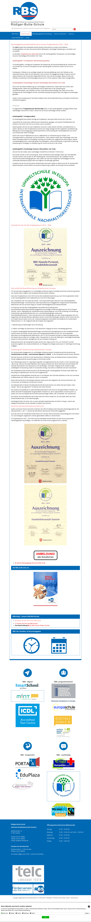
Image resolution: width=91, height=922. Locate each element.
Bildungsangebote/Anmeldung (42, 34)
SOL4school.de (74, 897)
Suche (27, 38)
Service (71, 34)
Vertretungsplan (16, 28)
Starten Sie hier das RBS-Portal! (27, 623)
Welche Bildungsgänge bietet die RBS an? (30, 563)
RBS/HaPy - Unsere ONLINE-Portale (26, 616)
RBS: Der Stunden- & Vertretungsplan (27, 631)
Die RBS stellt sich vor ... (22, 568)
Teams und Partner (60, 34)
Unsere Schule (26, 34)
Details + (87, 913)
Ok (45, 917)
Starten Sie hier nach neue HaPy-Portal (29, 621)
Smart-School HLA (18, 38)
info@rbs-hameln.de (22, 841)
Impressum (46, 28)
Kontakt (31, 28)
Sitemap (25, 28)
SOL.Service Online (60, 897)
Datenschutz (38, 28)
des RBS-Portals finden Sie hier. (39, 625)
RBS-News (15, 34)
